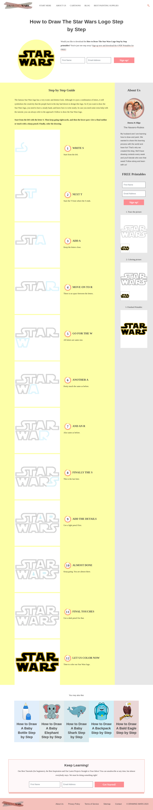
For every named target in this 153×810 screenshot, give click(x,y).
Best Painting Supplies (106, 5)
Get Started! (109, 784)
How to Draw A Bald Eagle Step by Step (126, 728)
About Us (61, 5)
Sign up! (124, 60)
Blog (87, 5)
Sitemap (107, 804)
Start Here (45, 5)
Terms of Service (92, 804)
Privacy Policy (74, 804)
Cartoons (75, 5)
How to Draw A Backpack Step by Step (101, 728)
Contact (118, 804)
